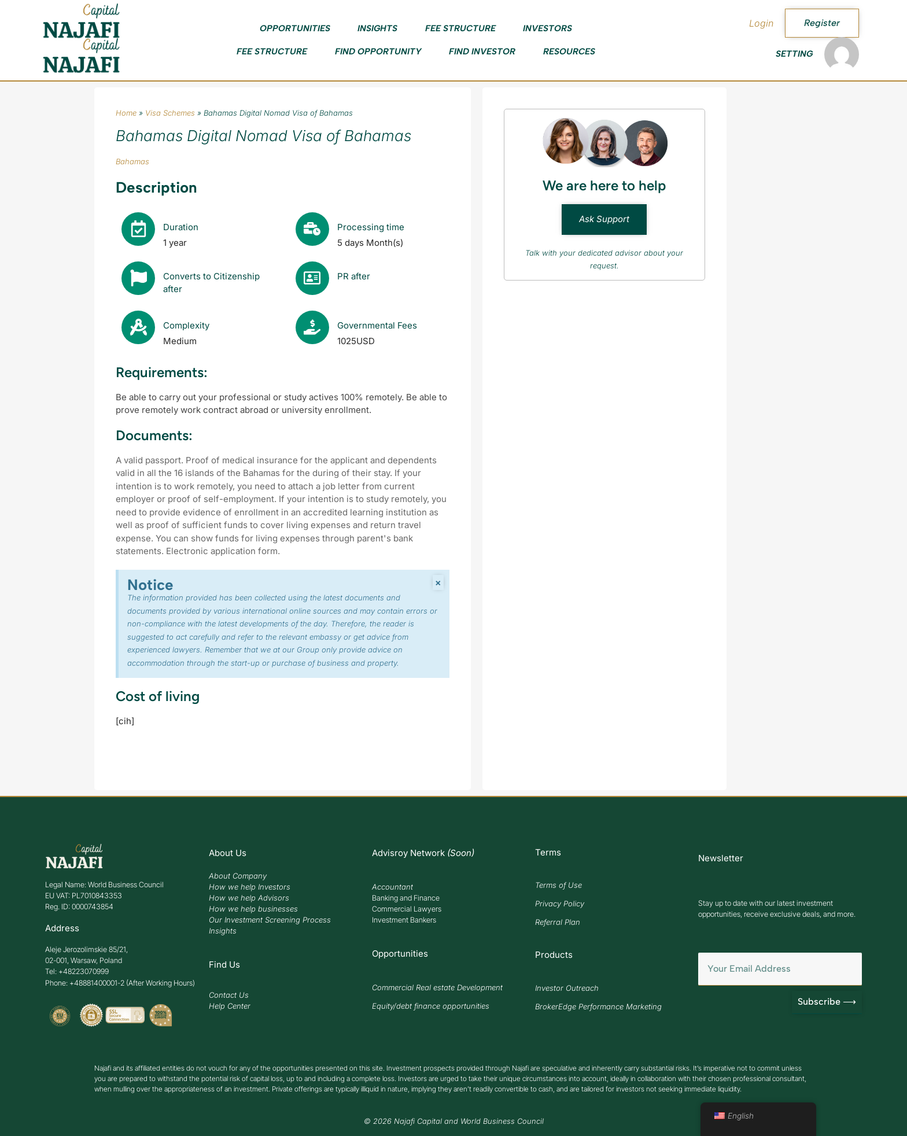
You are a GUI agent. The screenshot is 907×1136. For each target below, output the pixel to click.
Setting (794, 54)
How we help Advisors (249, 897)
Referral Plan (557, 922)
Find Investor (482, 51)
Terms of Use (558, 885)
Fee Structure (460, 28)
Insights (377, 28)
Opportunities (295, 28)
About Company (238, 875)
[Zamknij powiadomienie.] (438, 583)
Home (126, 112)
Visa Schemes (170, 112)
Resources (569, 51)
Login (761, 23)
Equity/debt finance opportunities (430, 1005)
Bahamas (132, 161)
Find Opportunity (378, 51)
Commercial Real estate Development (437, 987)
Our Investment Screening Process (270, 919)
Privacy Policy (559, 903)
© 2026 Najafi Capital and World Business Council (454, 1121)
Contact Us (229, 994)
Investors (547, 28)
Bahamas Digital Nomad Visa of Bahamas (263, 136)
